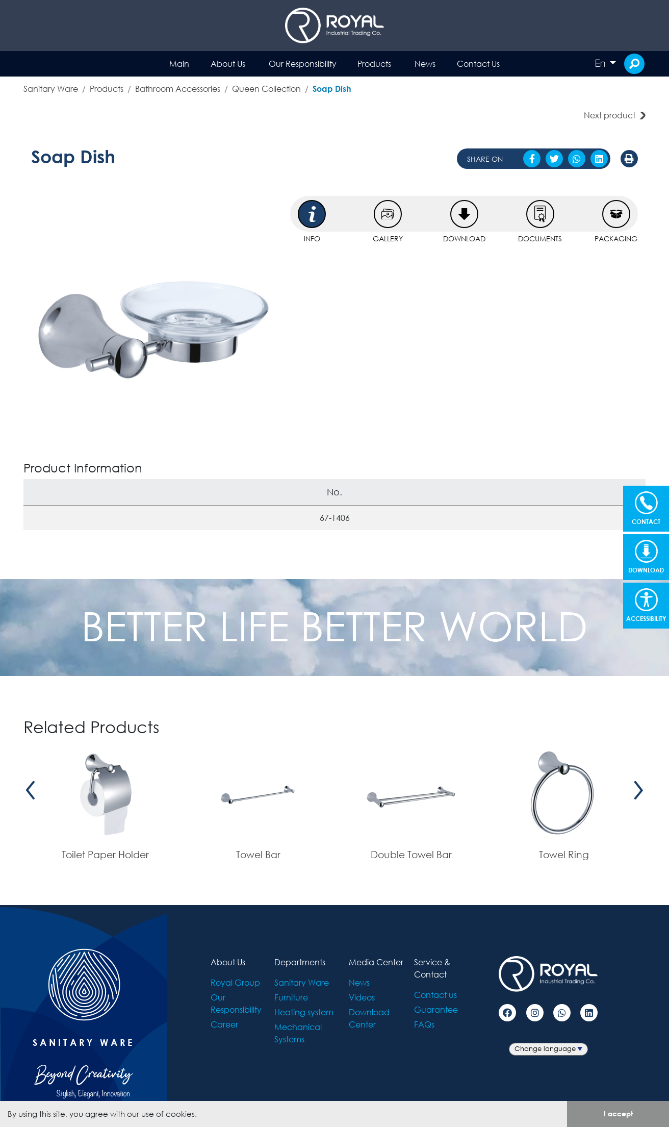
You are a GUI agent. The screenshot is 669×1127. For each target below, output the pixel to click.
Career (224, 1024)
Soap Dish (332, 88)
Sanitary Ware (50, 88)
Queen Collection (266, 88)
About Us (228, 63)
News (425, 63)
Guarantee (436, 1009)
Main (179, 63)
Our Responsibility (303, 63)
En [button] (601, 63)
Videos (362, 997)
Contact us (435, 994)
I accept (618, 1113)
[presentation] (30, 790)
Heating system (303, 1012)
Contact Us (478, 63)
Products (374, 63)
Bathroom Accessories (177, 88)
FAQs (424, 1024)
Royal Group (235, 982)
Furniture (291, 997)
